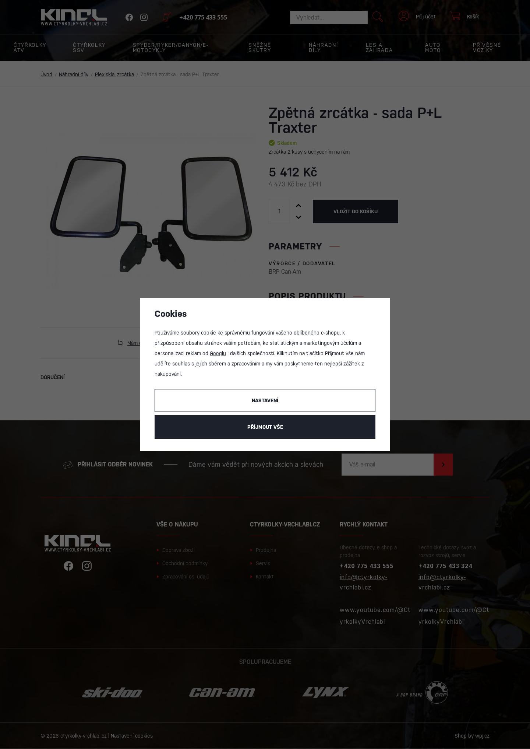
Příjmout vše (265, 427)
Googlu (218, 353)
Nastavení (265, 400)
